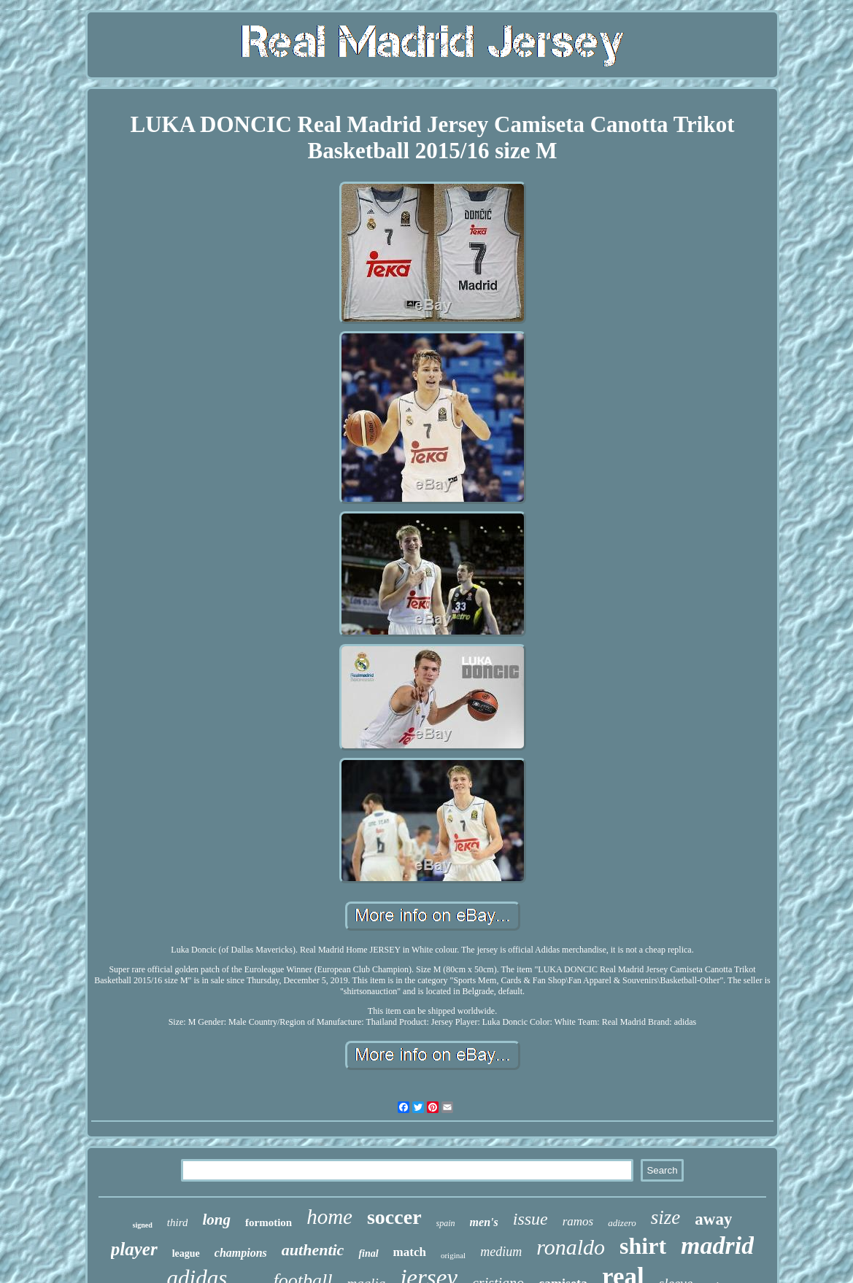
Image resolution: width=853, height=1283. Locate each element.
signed (143, 1225)
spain (445, 1223)
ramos (578, 1221)
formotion (268, 1222)
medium (501, 1251)
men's (484, 1222)
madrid (717, 1245)
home (329, 1216)
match (409, 1252)
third (177, 1222)
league (186, 1253)
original (453, 1255)
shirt (643, 1246)
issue (530, 1218)
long (216, 1219)
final (368, 1253)
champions (241, 1253)
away (713, 1219)
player (134, 1249)
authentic (313, 1250)
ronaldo (570, 1247)
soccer (394, 1217)
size (666, 1217)
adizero (622, 1222)
